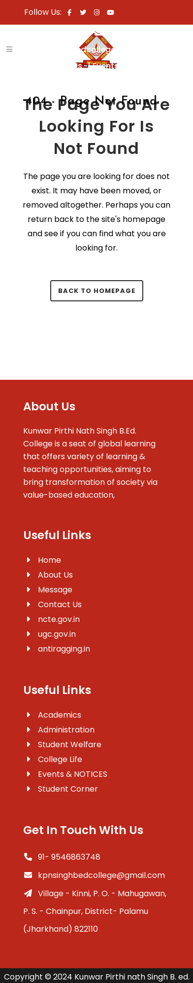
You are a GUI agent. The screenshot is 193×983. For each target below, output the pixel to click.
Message (47, 589)
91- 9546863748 (61, 857)
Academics (52, 715)
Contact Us (64, 66)
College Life (52, 759)
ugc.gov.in (49, 634)
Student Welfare (62, 744)
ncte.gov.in (51, 619)
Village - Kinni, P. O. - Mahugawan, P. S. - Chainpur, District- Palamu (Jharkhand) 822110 (94, 911)
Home (42, 560)
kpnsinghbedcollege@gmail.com (94, 875)
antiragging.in (56, 649)
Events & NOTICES (65, 774)
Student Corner (60, 789)
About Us (48, 575)
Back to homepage (96, 290)
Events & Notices (130, 66)
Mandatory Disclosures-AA (102, 81)
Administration (59, 729)
